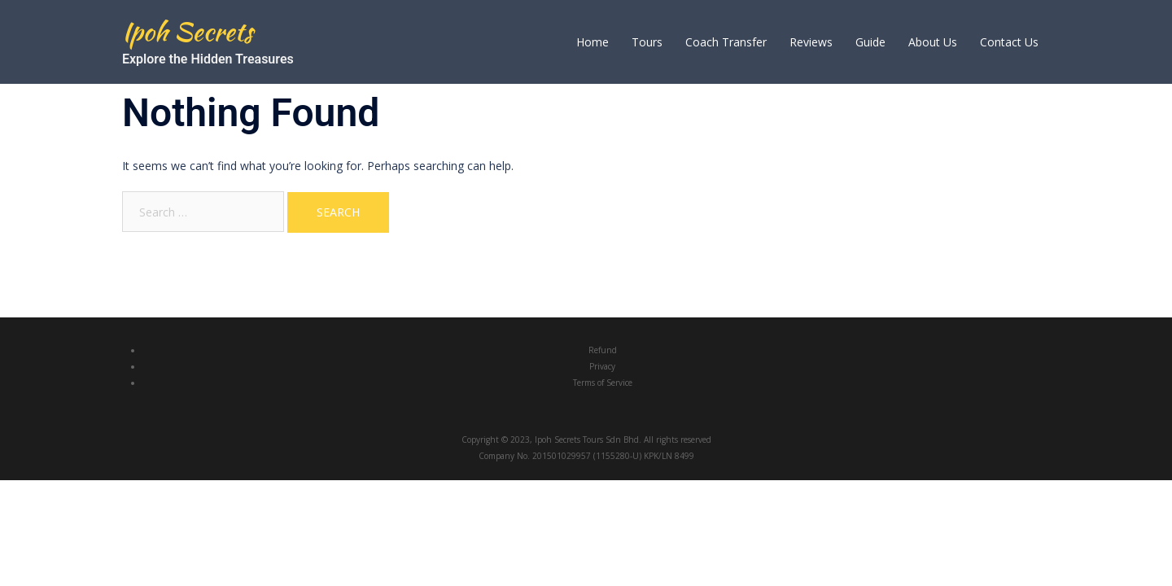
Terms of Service (602, 382)
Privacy (602, 366)
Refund (602, 350)
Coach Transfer (726, 42)
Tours (647, 42)
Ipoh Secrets (187, 31)
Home (592, 42)
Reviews (811, 42)
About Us (932, 42)
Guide (870, 42)
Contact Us (1009, 42)
